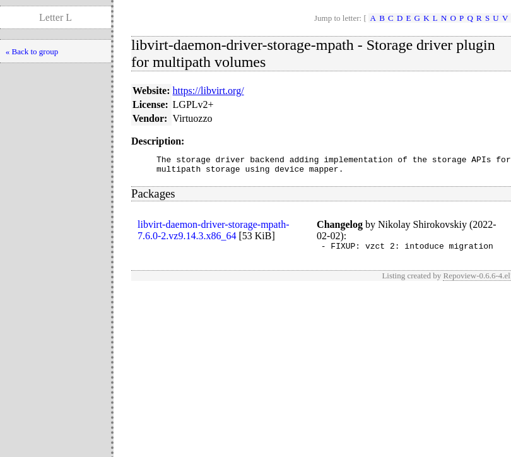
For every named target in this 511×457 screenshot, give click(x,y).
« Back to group (32, 51)
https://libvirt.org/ (208, 90)
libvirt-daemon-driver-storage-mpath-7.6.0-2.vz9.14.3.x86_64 (213, 234)
